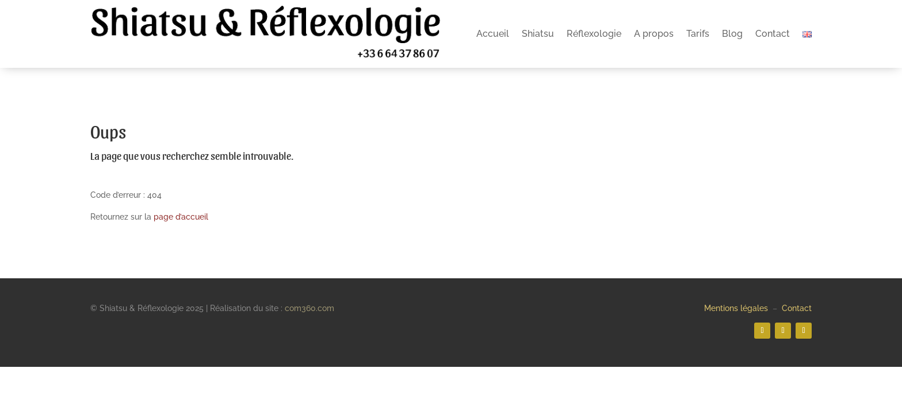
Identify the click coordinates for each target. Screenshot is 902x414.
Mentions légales (736, 308)
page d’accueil (181, 216)
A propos (654, 33)
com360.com (309, 308)
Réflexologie (594, 33)
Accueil (492, 33)
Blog (732, 33)
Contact (772, 33)
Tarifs (697, 33)
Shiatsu (538, 33)
